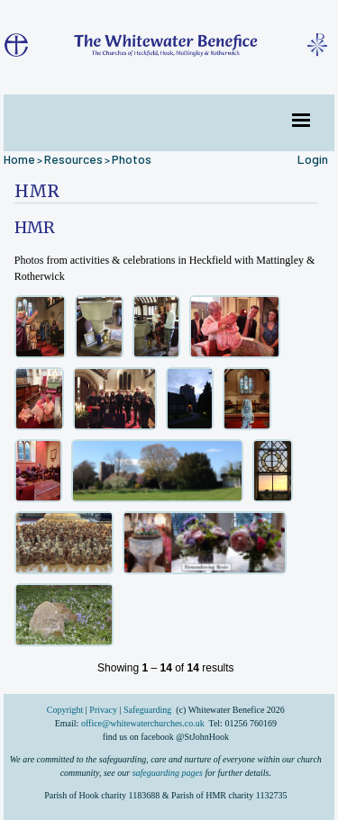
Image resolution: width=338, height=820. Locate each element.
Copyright (66, 710)
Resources (73, 159)
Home (19, 159)
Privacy (103, 710)
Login (312, 159)
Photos (131, 159)
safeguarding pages (167, 773)
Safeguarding (147, 710)
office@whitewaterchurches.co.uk (143, 723)
